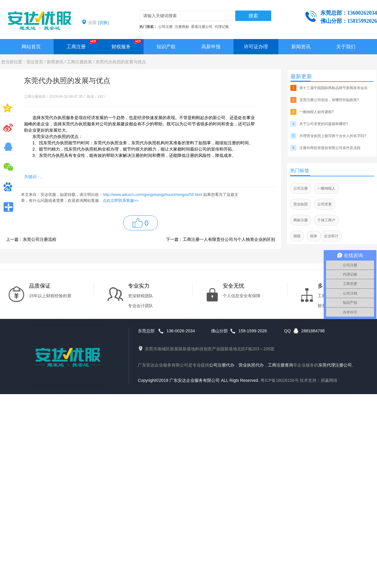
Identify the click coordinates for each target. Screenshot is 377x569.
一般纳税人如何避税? (316, 112)
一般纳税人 (326, 188)
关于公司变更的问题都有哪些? (323, 124)
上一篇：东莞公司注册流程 (31, 239)
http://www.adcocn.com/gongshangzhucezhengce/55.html (152, 194)
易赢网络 (329, 380)
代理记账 (222, 27)
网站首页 (31, 46)
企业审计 (331, 236)
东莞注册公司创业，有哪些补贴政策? (329, 100)
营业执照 (300, 204)
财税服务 (121, 46)
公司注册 (165, 27)
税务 (313, 236)
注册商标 (182, 27)
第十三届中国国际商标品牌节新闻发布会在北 (333, 90)
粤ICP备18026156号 (279, 380)
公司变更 (324, 204)
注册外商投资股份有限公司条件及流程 (330, 148)
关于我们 (345, 46)
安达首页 (34, 61)
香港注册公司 (201, 27)
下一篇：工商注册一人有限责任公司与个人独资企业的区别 (220, 239)
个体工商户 (326, 220)
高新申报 (211, 46)
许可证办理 (256, 46)
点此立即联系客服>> (120, 200)
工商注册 (76, 46)
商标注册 (300, 220)
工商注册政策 (79, 61)
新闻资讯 (300, 46)
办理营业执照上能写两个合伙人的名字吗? (332, 136)
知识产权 (166, 46)
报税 (297, 236)
